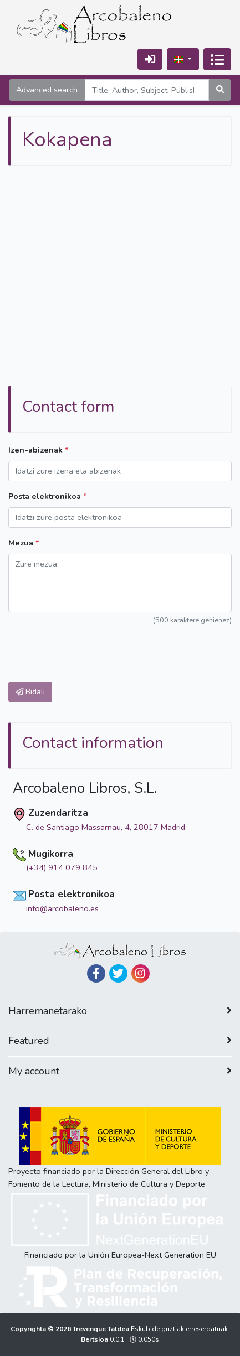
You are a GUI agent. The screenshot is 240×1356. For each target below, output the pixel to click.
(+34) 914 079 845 (62, 867)
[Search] (147, 90)
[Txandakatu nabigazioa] (217, 59)
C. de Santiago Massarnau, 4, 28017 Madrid (105, 827)
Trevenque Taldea (102, 1328)
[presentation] (92, 647)
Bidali (30, 691)
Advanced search (47, 89)
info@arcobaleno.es (62, 908)
